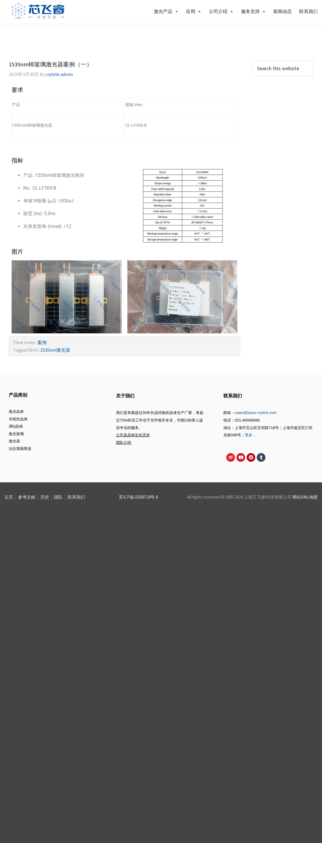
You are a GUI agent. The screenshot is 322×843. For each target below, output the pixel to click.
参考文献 (26, 497)
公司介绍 (221, 11)
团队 (58, 497)
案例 (42, 342)
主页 (8, 497)
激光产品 (166, 11)
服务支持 (253, 11)
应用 (194, 11)
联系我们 (308, 11)
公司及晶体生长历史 (133, 435)
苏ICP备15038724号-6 (138, 497)
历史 (44, 497)
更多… (250, 435)
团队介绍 (123, 442)
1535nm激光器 (55, 350)
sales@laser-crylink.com (256, 412)
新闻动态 (282, 11)
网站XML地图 (305, 497)
